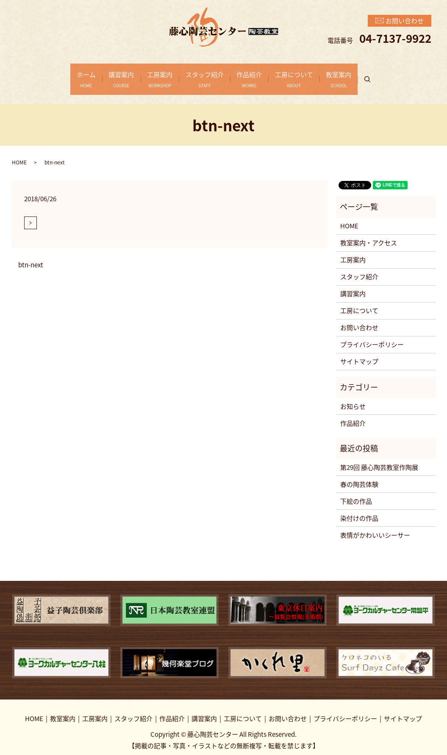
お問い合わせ (359, 318)
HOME (19, 153)
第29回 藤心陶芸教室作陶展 (379, 458)
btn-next (30, 255)
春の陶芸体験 (359, 475)
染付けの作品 (359, 509)
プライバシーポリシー (372, 335)
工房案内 (154, 75)
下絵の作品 (356, 492)
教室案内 (357, 75)
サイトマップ (359, 352)
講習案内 (109, 75)
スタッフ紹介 (205, 75)
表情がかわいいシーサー (375, 525)
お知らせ (353, 397)
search (394, 75)
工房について (306, 75)
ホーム (68, 75)
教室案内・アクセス (368, 234)
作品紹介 (255, 75)
